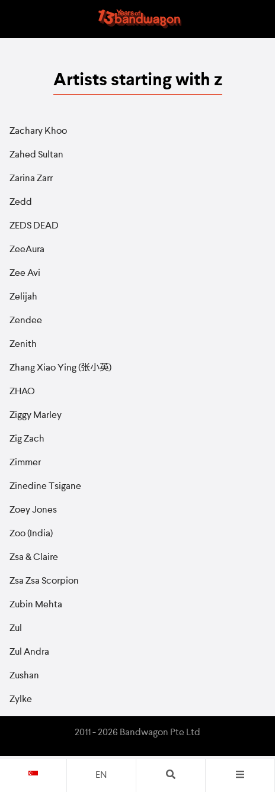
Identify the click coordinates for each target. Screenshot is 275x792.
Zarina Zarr (31, 178)
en (101, 775)
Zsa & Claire (33, 557)
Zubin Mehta (35, 605)
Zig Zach (26, 439)
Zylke (20, 699)
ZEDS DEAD (34, 226)
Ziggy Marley (35, 415)
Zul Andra (29, 652)
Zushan (24, 676)
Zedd (20, 202)
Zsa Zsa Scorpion (44, 581)
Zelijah (23, 297)
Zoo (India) (31, 534)
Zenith (23, 344)
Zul (15, 628)
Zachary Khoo (38, 131)
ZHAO (22, 392)
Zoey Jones (33, 510)
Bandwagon (140, 18)
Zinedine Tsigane (45, 486)
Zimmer (25, 463)
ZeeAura (26, 250)
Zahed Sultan (36, 155)
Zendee (25, 321)
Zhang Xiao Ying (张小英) (60, 368)
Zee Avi (24, 273)
